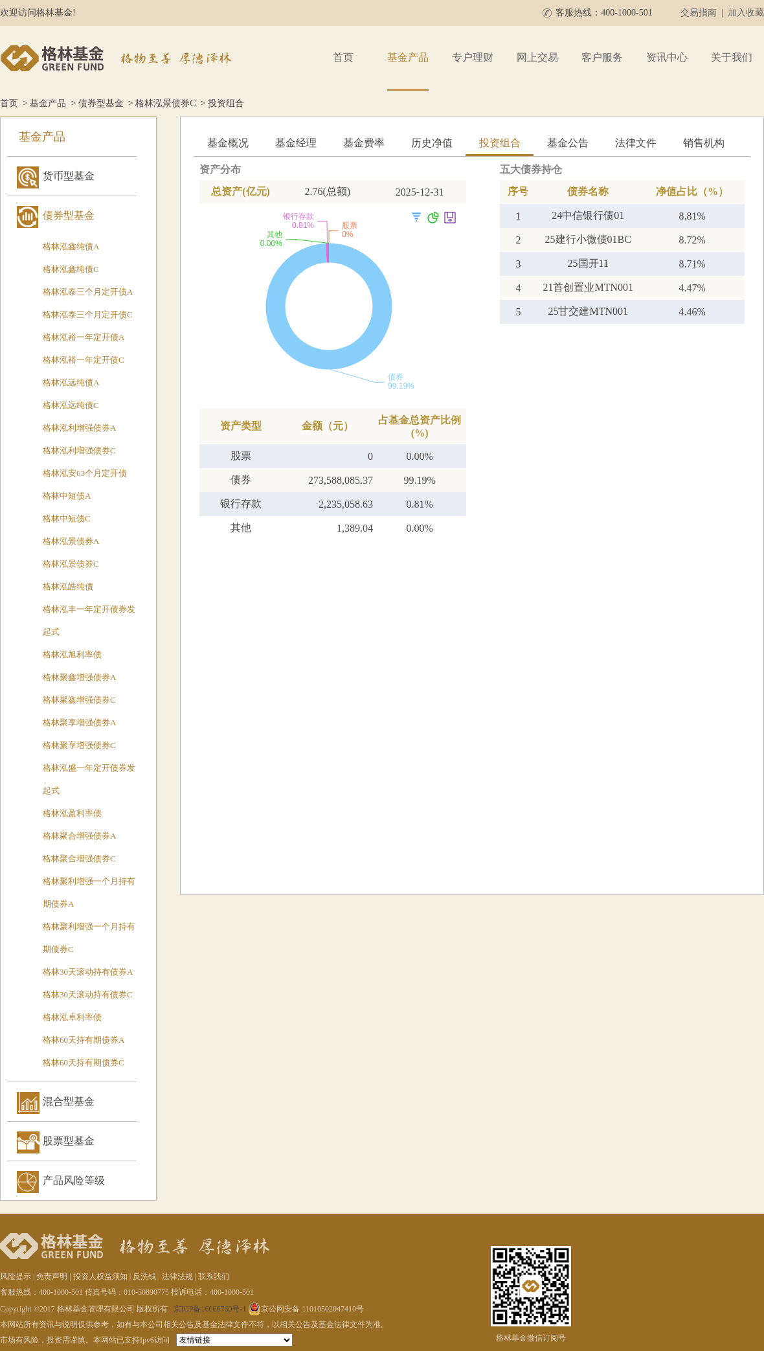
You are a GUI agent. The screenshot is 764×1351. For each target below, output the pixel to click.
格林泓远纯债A (71, 382)
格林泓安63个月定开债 (85, 473)
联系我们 (213, 1276)
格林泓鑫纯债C (71, 269)
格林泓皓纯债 (68, 586)
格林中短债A (67, 496)
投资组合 (500, 142)
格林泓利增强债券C (79, 450)
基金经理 (296, 142)
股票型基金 (69, 1140)
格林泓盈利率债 (72, 813)
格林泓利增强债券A (79, 428)
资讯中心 (667, 57)
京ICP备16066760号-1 (210, 1308)
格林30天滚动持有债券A (88, 972)
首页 (343, 57)
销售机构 (704, 142)
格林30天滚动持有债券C (88, 994)
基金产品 (408, 57)
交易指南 (698, 12)
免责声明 (51, 1276)
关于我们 (731, 57)
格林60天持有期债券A (83, 1040)
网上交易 (537, 57)
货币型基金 (69, 175)
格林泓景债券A (71, 541)
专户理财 (472, 57)
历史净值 (432, 142)
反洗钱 (144, 1276)
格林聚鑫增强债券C (79, 700)
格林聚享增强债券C (79, 745)
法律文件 (636, 142)
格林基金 (118, 58)
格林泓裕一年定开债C (83, 360)
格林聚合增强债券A (79, 836)
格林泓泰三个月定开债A (88, 292)
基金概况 (228, 142)
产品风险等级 (74, 1180)
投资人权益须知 (100, 1276)
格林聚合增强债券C (79, 858)
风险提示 (15, 1276)
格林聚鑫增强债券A (79, 677)
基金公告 (568, 142)
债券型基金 (101, 103)
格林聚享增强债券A (79, 722)
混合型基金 (69, 1101)
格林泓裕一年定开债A (83, 337)
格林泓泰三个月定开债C (88, 314)
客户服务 (602, 57)
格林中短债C (67, 518)
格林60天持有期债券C (83, 1062)
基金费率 (364, 142)
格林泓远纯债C (71, 405)
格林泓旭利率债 (72, 654)
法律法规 (177, 1276)
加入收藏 (746, 12)
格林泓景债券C (165, 103)
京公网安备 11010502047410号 (306, 1308)
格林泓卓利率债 (72, 1017)
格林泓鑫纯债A (71, 246)
